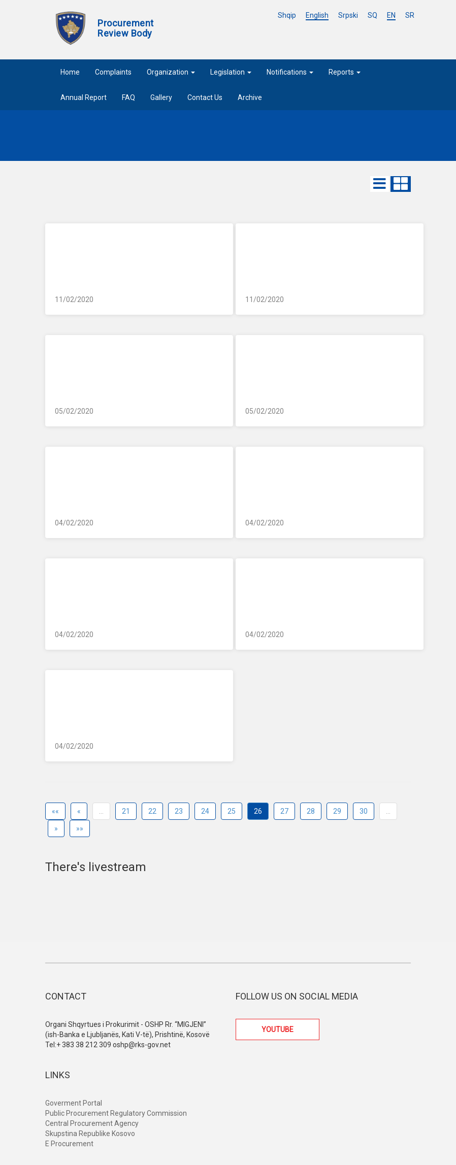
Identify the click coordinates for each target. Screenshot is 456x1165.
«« (55, 811)
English (317, 15)
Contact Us (204, 97)
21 (126, 811)
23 (179, 811)
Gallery (161, 97)
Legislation (230, 72)
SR (409, 15)
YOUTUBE (278, 1029)
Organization (171, 72)
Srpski (348, 15)
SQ (372, 15)
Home (70, 72)
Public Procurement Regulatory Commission (116, 1113)
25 (231, 811)
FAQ (128, 97)
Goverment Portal (73, 1103)
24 (205, 811)
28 (311, 811)
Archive (250, 97)
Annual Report (83, 97)
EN (391, 15)
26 (258, 811)
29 (337, 811)
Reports (345, 72)
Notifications (290, 72)
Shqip (287, 15)
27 (284, 811)
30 (364, 811)
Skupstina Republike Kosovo (90, 1133)
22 (152, 811)
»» (79, 828)
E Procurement (69, 1144)
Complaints (113, 72)
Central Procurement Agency (92, 1123)
